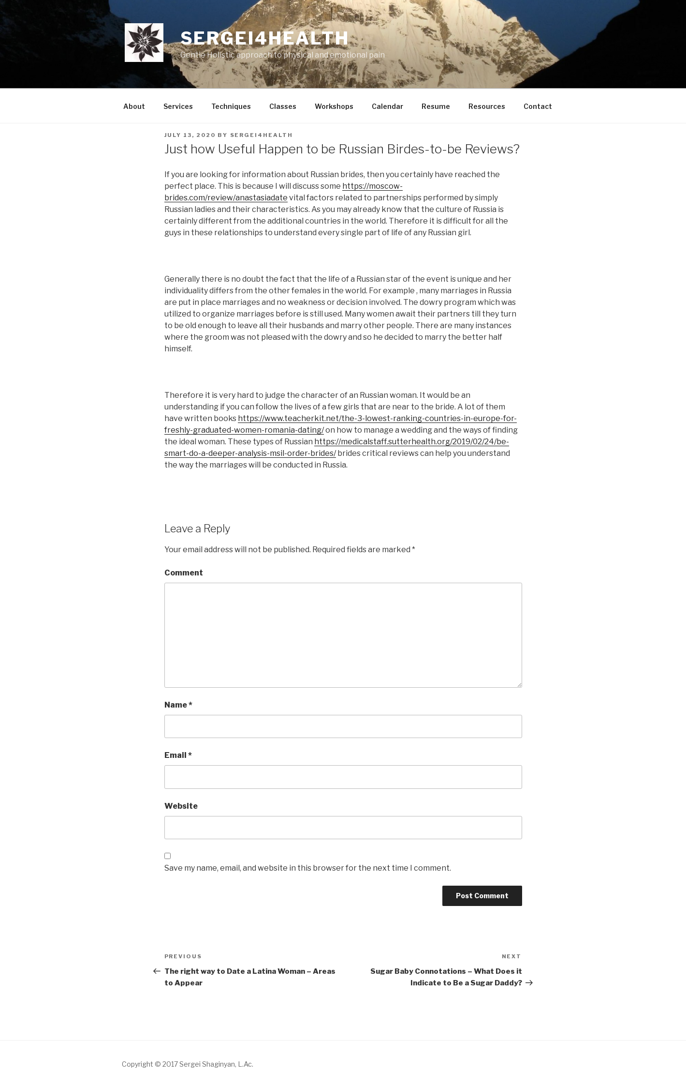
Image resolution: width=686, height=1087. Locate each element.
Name (178, 705)
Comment (183, 572)
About (134, 106)
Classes (282, 106)
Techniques (231, 106)
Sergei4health (265, 38)
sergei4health (261, 135)
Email (178, 755)
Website (181, 806)
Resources (486, 106)
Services (178, 106)
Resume (436, 106)
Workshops (334, 106)
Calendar (387, 106)
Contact (538, 106)
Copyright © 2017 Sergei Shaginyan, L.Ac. (187, 1064)
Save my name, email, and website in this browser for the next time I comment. (307, 868)
